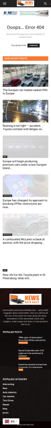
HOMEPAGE (34, 45)
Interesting (7, 85)
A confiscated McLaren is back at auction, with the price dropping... (24, 241)
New (5, 157)
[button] (4, 3)
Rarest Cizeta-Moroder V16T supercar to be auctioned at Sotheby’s (31, 353)
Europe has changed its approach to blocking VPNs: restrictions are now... (25, 204)
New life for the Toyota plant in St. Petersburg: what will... (24, 276)
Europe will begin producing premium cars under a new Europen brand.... (25, 165)
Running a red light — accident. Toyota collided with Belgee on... (23, 127)
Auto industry (24, 358)
